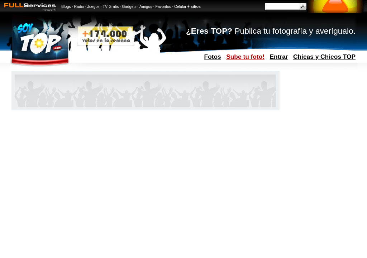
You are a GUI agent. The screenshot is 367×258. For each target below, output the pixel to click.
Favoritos (163, 6)
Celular (180, 6)
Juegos (93, 6)
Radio (79, 6)
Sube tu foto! (245, 56)
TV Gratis (111, 6)
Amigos (145, 6)
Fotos (212, 56)
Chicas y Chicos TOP (324, 56)
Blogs (66, 6)
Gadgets (129, 6)
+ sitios (194, 6)
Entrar (279, 56)
